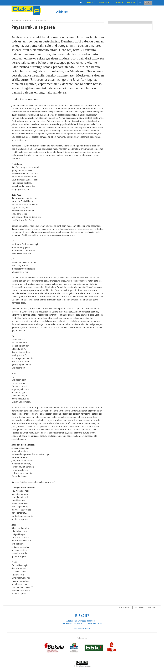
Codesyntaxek (79, 666)
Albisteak (63, 11)
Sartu (147, 3)
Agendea (131, 2)
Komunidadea (103, 2)
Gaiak (89, 2)
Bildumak (118, 2)
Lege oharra (139, 607)
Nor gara (152, 607)
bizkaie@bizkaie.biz (82, 628)
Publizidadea (124, 607)
